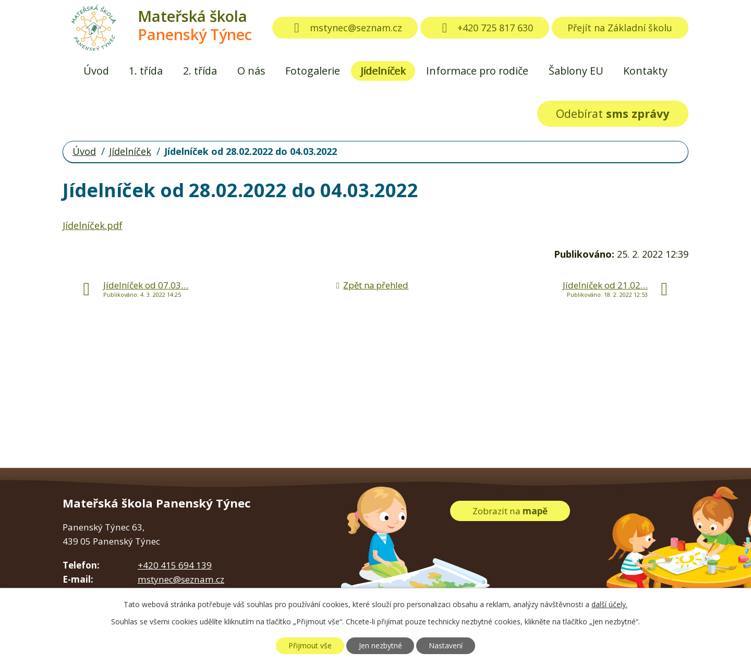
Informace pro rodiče (477, 71)
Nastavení (446, 645)
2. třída (200, 71)
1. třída (146, 71)
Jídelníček (383, 71)
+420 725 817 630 (485, 27)
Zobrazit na (510, 511)
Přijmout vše (310, 645)
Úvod (96, 71)
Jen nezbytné (380, 645)
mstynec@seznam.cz (345, 27)
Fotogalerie (312, 71)
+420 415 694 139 (175, 565)
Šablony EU (576, 71)
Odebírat (612, 113)
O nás (251, 71)
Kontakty (645, 71)
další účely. (609, 604)
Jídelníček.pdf (93, 225)
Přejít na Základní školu (619, 27)
